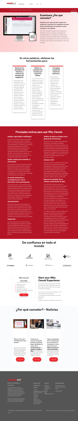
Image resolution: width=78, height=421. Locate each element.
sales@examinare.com (49, 393)
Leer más (20, 359)
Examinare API (37, 403)
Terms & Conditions (38, 402)
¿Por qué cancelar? (13, 10)
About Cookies (56, 410)
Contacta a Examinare (27, 10)
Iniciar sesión (74, 10)
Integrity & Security (37, 400)
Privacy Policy (37, 399)
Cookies (35, 398)
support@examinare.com (39, 391)
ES (38, 4)
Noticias (20, 10)
